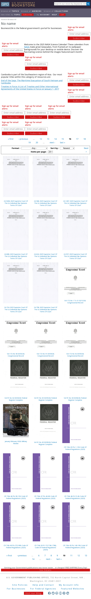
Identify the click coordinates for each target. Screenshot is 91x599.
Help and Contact (43, 585)
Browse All (10, 11)
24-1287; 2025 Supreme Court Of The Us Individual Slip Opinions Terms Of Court (75, 203)
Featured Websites (72, 588)
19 (29, 142)
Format (16, 148)
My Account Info (69, 585)
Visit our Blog (33, 593)
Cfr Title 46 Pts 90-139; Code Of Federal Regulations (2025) (15, 497)
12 (41, 139)
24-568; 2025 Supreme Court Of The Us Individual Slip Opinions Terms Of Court (45, 203)
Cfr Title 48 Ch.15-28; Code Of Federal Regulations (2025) (75, 497)
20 (37, 142)
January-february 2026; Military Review (16, 442)
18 (84, 139)
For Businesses (16, 588)
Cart (62, 15)
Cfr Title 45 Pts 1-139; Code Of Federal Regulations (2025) (75, 448)
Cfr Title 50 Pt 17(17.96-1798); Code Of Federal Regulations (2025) (45, 547)
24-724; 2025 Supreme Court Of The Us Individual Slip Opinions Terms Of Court (15, 309)
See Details (45, 570)
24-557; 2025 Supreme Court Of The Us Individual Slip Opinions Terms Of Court (75, 256)
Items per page (39, 151)
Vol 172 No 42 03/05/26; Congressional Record (75, 355)
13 (48, 139)
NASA (27, 47)
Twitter (53, 593)
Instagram (56, 593)
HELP (54, 15)
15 (63, 139)
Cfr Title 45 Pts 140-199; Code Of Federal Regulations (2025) (75, 546)
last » (62, 142)
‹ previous (23, 139)
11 (71, 555)
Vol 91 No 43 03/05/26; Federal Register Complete (45, 399)
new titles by (18, 15)
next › (52, 142)
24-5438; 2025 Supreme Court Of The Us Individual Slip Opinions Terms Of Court (16, 203)
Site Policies (20, 585)
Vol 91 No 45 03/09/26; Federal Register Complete (45, 443)
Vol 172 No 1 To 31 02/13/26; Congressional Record (75, 302)
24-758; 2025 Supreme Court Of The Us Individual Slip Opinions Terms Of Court (45, 309)
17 (77, 139)
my (43, 15)
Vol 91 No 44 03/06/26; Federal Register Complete (75, 399)
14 (55, 139)
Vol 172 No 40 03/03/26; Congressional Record (16, 355)
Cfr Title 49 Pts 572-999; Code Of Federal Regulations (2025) (16, 546)
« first (10, 139)
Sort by (54, 148)
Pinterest (64, 593)
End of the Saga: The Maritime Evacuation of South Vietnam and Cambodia (32, 81)
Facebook (49, 593)
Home (3, 19)
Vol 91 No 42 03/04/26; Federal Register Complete (16, 399)
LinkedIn (67, 593)
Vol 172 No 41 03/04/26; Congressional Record (45, 355)
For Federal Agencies (43, 588)
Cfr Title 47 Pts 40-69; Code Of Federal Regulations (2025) (45, 497)
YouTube (60, 593)
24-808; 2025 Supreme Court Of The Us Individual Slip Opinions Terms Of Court (15, 256)
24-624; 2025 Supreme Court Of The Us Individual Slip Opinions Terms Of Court (45, 256)
